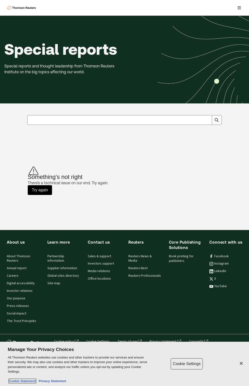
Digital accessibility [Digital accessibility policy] (21, 283)
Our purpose (16, 298)
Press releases (18, 306)
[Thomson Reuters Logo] (22, 7)
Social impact (16, 313)
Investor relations (20, 291)
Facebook (219, 256)
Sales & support (99, 256)
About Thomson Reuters (18, 258)
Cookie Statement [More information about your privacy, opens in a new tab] (22, 381)
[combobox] (124, 120)
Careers (12, 276)
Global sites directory (63, 276)
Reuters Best (138, 268)
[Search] (217, 120)
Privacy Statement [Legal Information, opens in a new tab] (51, 381)
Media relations (99, 271)
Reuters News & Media (140, 258)
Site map (53, 283)
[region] (124, 364)
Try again (40, 190)
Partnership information (55, 258)
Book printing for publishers (181, 258)
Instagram (219, 263)
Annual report (17, 268)
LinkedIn (217, 271)
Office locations (99, 278)
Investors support (101, 263)
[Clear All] (207, 120)
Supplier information (62, 268)
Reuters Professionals (144, 276)
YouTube (218, 286)
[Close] (241, 363)
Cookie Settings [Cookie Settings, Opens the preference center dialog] (187, 364)
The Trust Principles (21, 321)
